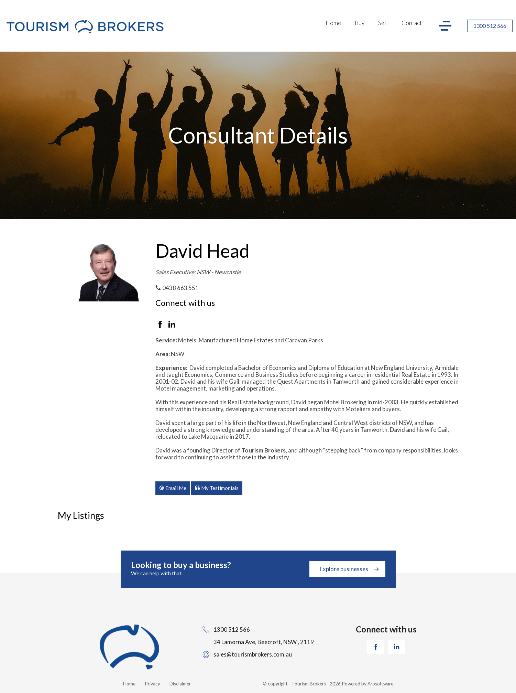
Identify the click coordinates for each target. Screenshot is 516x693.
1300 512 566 (489, 25)
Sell (383, 22)
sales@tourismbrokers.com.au (252, 654)
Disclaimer (180, 683)
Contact (412, 22)
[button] (172, 487)
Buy (359, 22)
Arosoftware (380, 683)
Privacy (152, 683)
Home (333, 22)
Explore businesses (344, 569)
